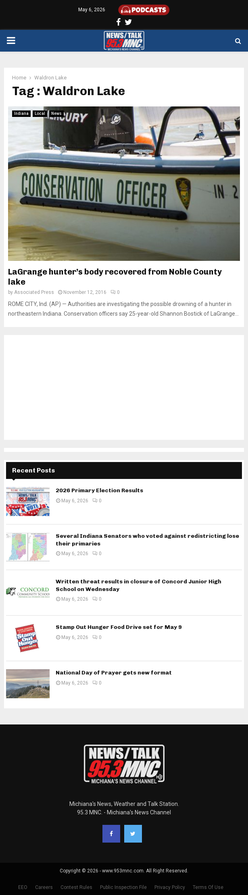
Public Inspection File (123, 887)
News (56, 113)
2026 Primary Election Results (99, 490)
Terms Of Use (208, 887)
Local (40, 113)
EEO (22, 887)
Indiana (21, 113)
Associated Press (34, 292)
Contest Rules (76, 887)
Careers (44, 887)
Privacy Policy (169, 887)
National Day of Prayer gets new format (114, 672)
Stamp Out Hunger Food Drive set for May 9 (119, 627)
